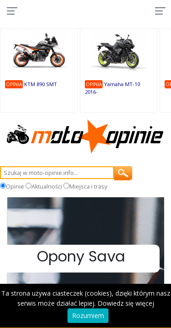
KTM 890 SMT (40, 84)
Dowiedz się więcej (126, 303)
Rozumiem (88, 315)
